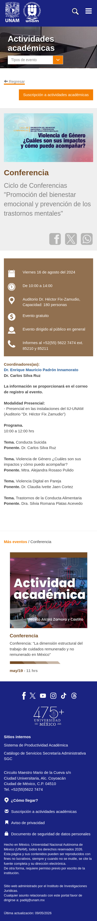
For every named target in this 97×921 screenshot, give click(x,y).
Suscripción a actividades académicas (41, 811)
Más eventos (15, 541)
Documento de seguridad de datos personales (48, 834)
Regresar (14, 81)
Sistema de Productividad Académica (36, 745)
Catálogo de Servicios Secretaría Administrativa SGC (45, 756)
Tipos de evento (24, 60)
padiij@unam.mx (32, 900)
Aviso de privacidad (25, 822)
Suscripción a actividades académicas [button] (56, 94)
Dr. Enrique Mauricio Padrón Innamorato (41, 370)
